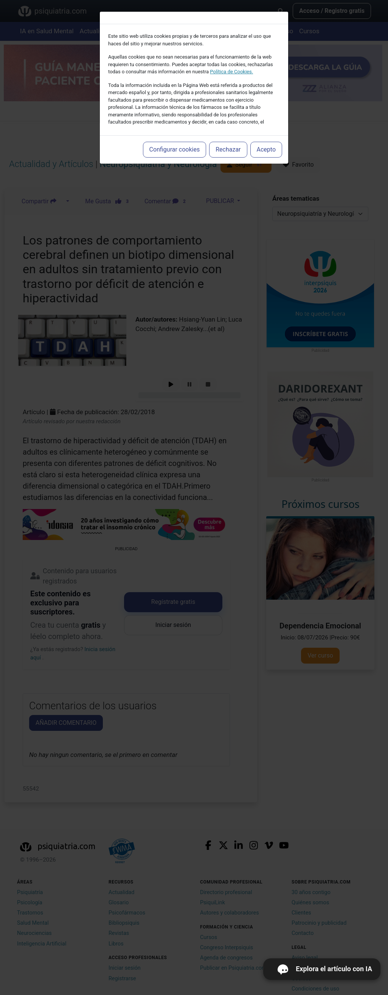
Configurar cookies (174, 149)
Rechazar (228, 149)
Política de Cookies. (231, 71)
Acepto (266, 149)
